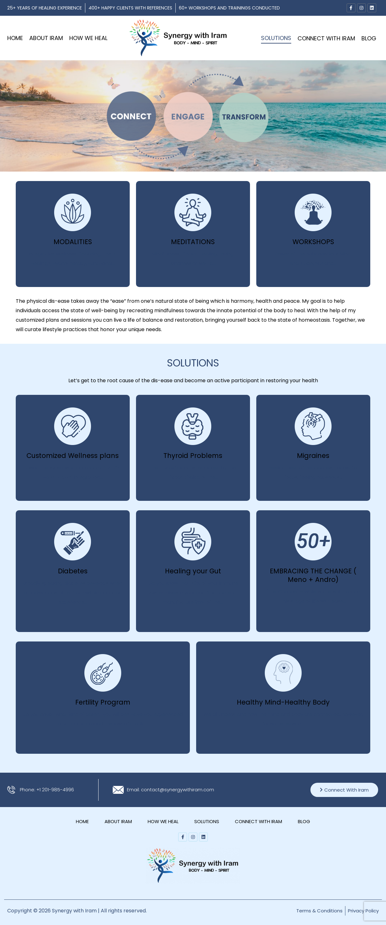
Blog (368, 38)
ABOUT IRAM (46, 38)
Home (15, 38)
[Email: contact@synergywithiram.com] (118, 790)
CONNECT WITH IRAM (326, 38)
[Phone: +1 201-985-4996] (11, 790)
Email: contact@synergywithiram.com (173, 789)
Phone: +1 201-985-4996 (49, 789)
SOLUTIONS (276, 38)
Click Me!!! (25, 182)
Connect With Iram (344, 790)
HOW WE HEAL (88, 38)
